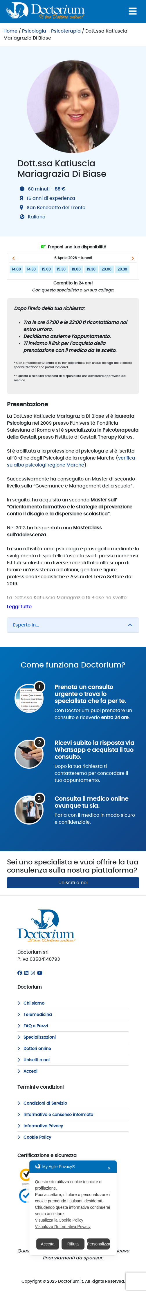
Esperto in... (26, 625)
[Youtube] (39, 973)
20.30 (122, 269)
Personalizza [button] (98, 1244)
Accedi (27, 1071)
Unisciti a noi (73, 882)
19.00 (76, 269)
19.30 (91, 269)
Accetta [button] (48, 1244)
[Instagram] (33, 973)
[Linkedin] (26, 973)
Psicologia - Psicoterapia (51, 31)
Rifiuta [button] (73, 1244)
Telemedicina (34, 1015)
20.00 (106, 269)
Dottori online (34, 1049)
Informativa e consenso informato (55, 1115)
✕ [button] (109, 1168)
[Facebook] (19, 973)
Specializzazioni (36, 1037)
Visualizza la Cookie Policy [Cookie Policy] (59, 1220)
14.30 (31, 269)
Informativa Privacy (40, 1126)
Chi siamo (30, 1003)
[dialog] (73, 1207)
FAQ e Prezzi (32, 1026)
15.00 (46, 269)
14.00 (16, 269)
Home (10, 31)
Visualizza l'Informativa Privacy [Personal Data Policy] (63, 1226)
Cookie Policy (34, 1137)
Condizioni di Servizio (42, 1103)
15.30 (61, 269)
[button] (13, 258)
